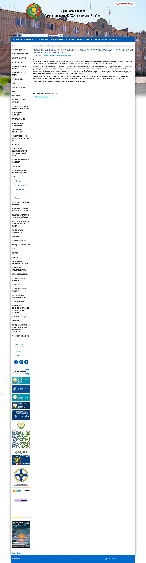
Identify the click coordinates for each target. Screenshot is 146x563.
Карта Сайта (16, 553)
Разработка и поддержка (119, 558)
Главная (37, 46)
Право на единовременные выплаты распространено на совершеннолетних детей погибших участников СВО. (80, 46)
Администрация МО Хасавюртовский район (57, 55)
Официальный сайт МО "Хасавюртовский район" (62, 559)
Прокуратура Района (45, 46)
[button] (33, 59)
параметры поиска (69, 35)
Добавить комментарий (42, 97)
